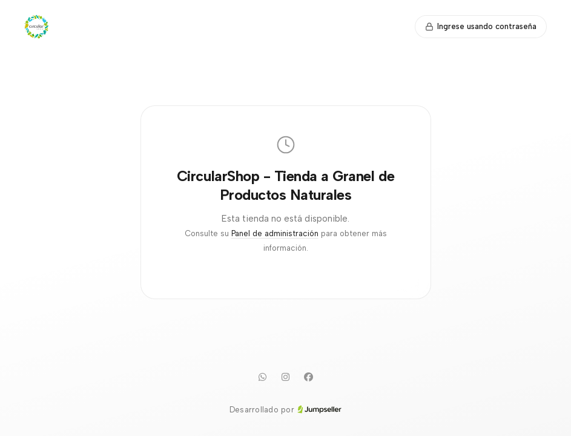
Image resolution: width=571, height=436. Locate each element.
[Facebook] (309, 377)
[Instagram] (286, 377)
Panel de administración (275, 233)
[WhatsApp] (263, 377)
